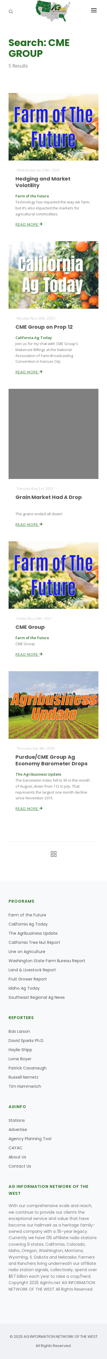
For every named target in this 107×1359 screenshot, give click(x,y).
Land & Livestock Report (32, 970)
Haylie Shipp (20, 1050)
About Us (17, 1157)
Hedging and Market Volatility (43, 182)
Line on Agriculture (27, 951)
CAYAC (16, 1148)
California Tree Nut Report (34, 942)
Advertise (18, 1129)
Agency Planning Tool (30, 1139)
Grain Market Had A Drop (49, 497)
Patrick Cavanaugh (28, 1068)
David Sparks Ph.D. (26, 1040)
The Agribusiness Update (33, 933)
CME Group (30, 627)
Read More (29, 224)
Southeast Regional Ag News (37, 997)
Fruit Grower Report (28, 979)
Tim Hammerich (25, 1086)
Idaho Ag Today (24, 988)
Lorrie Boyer (20, 1059)
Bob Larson (19, 1031)
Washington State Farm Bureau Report (47, 961)
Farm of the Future (27, 915)
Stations (17, 1120)
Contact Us (20, 1166)
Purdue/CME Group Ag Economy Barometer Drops (51, 760)
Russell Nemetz (24, 1077)
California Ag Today (28, 924)
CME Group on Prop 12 (44, 326)
